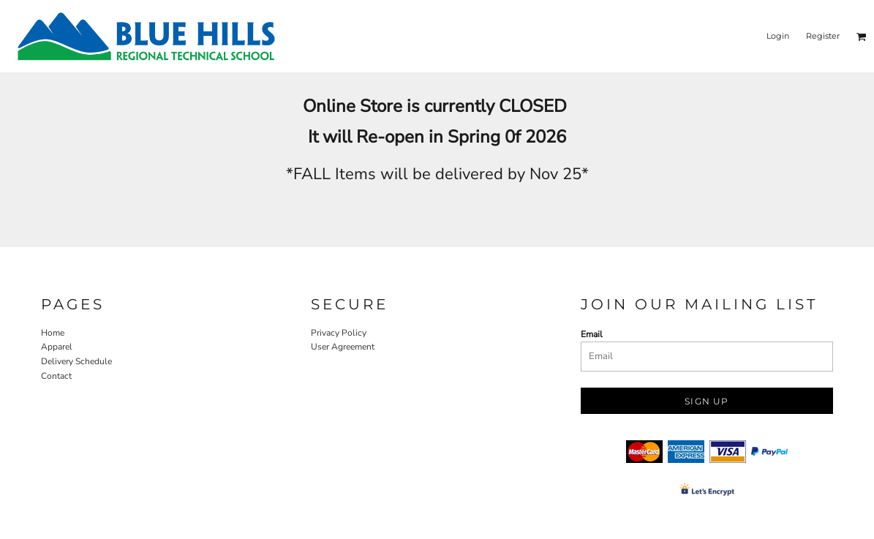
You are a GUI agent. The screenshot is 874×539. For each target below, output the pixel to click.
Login (777, 36)
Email (592, 334)
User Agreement (342, 347)
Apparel (56, 347)
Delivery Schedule (76, 361)
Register (823, 36)
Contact (56, 376)
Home (52, 333)
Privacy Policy (338, 333)
